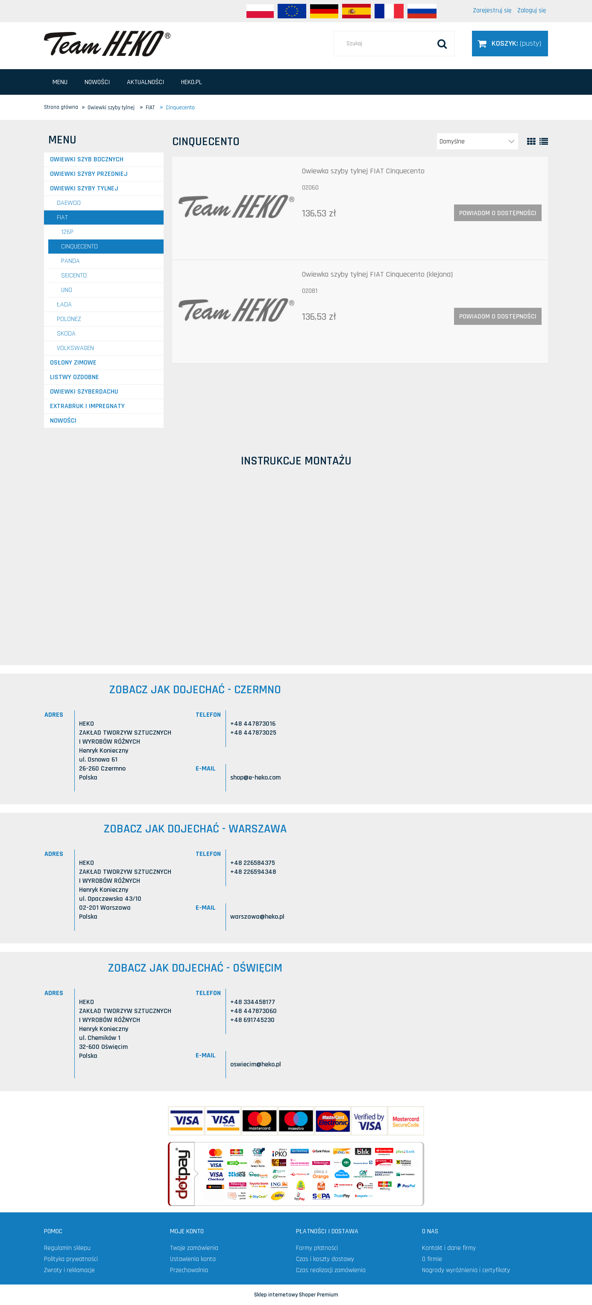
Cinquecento (79, 246)
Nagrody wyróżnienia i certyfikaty (466, 1270)
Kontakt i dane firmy (449, 1248)
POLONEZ (69, 319)
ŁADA (64, 304)
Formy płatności (317, 1248)
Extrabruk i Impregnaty (87, 406)
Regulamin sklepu (67, 1248)
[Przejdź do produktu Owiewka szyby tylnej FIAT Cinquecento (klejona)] (236, 312)
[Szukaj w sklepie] (394, 43)
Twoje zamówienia (194, 1248)
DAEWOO (69, 203)
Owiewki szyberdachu (84, 391)
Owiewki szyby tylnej (84, 188)
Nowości (63, 420)
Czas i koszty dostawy (325, 1259)
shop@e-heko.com (255, 777)
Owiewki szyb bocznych (86, 159)
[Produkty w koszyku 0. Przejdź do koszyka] (510, 43)
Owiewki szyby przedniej (89, 173)
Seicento (74, 275)
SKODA (66, 333)
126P (67, 232)
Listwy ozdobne (74, 377)
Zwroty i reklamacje (69, 1270)
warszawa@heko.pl (257, 916)
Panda (70, 261)
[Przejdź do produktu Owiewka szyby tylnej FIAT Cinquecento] (236, 208)
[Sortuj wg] (478, 141)
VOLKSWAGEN (75, 348)
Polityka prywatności (71, 1259)
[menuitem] (60, 82)
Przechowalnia (189, 1270)
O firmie (432, 1259)
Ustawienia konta (193, 1259)
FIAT (62, 217)
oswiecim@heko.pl (255, 1064)
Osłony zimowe (73, 362)
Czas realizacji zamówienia (331, 1270)
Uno (66, 290)
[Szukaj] (442, 43)
